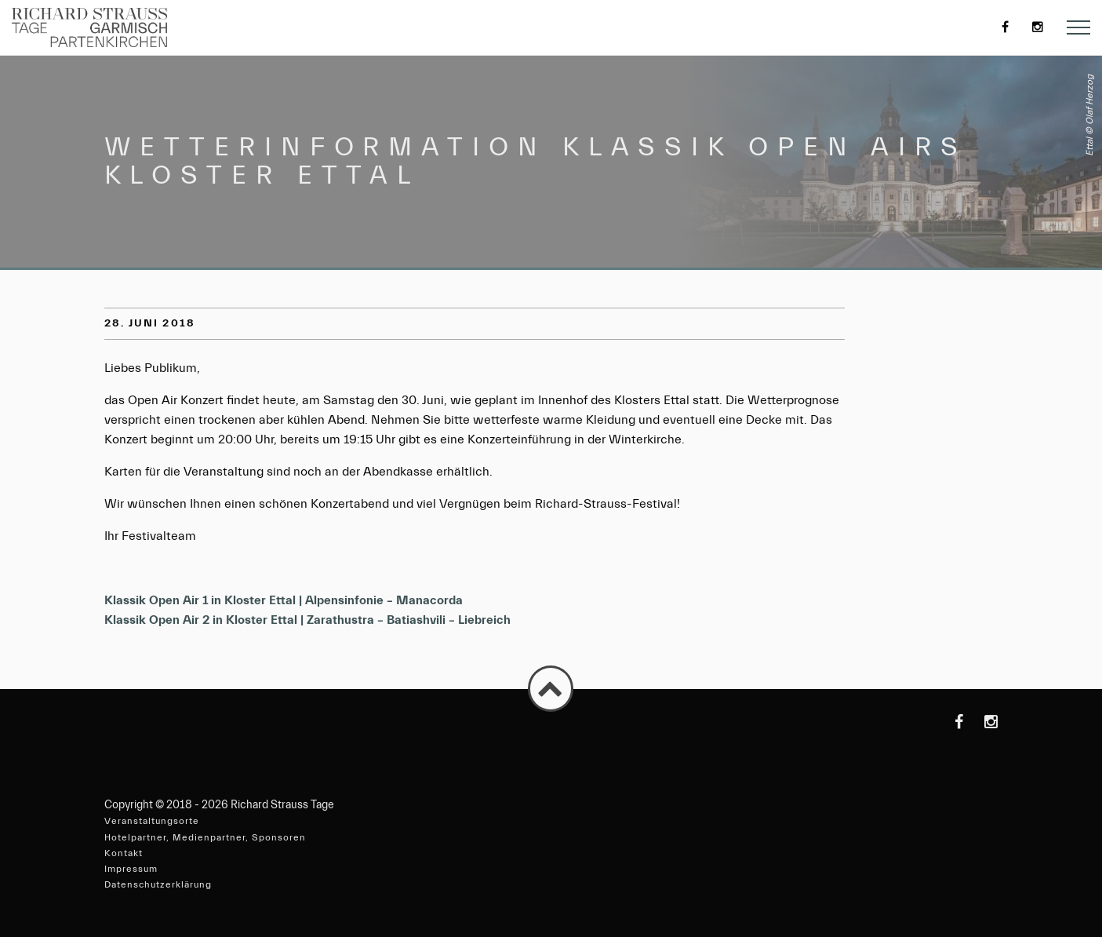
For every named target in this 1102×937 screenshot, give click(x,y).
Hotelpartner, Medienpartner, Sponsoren (205, 837)
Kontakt (123, 853)
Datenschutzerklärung (158, 884)
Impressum (131, 868)
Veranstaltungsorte (151, 820)
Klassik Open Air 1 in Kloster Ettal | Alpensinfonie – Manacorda (283, 600)
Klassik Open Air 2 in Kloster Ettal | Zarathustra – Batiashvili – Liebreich (307, 620)
